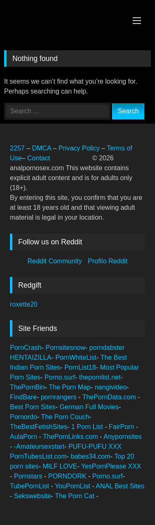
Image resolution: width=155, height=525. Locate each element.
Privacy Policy (79, 148)
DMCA (42, 148)
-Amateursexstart (39, 446)
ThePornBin (27, 387)
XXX (115, 446)
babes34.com (90, 456)
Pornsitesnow (65, 347)
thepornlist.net (100, 377)
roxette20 (24, 304)
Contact (39, 158)
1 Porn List (88, 426)
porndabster (106, 347)
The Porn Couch (65, 416)
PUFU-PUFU (88, 446)
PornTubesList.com (38, 456)
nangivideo (110, 387)
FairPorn (122, 426)
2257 (17, 148)
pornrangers (60, 397)
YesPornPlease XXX (111, 466)
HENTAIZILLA (30, 357)
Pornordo (23, 416)
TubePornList (30, 486)
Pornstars (29, 476)
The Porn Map (70, 387)
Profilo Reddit (108, 261)
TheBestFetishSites (38, 426)
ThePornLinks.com (71, 436)
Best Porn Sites (32, 406)
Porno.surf (60, 377)
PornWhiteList (76, 357)
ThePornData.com (110, 397)
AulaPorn (24, 436)
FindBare (23, 397)
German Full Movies (89, 406)
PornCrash (25, 347)
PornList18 (80, 367)
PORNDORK (68, 476)
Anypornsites (122, 436)
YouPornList (73, 486)
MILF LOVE (60, 466)
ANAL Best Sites (120, 486)
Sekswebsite (32, 495)
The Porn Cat (75, 495)
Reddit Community (55, 261)
